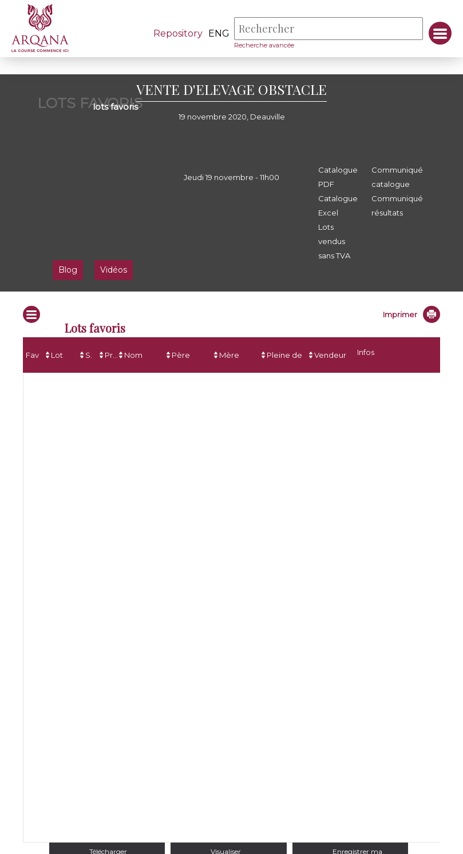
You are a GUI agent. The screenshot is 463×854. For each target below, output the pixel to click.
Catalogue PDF (338, 177)
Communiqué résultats (397, 205)
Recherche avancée (264, 45)
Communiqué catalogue (397, 177)
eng (218, 33)
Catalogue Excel (338, 205)
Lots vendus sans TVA (334, 241)
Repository (178, 33)
